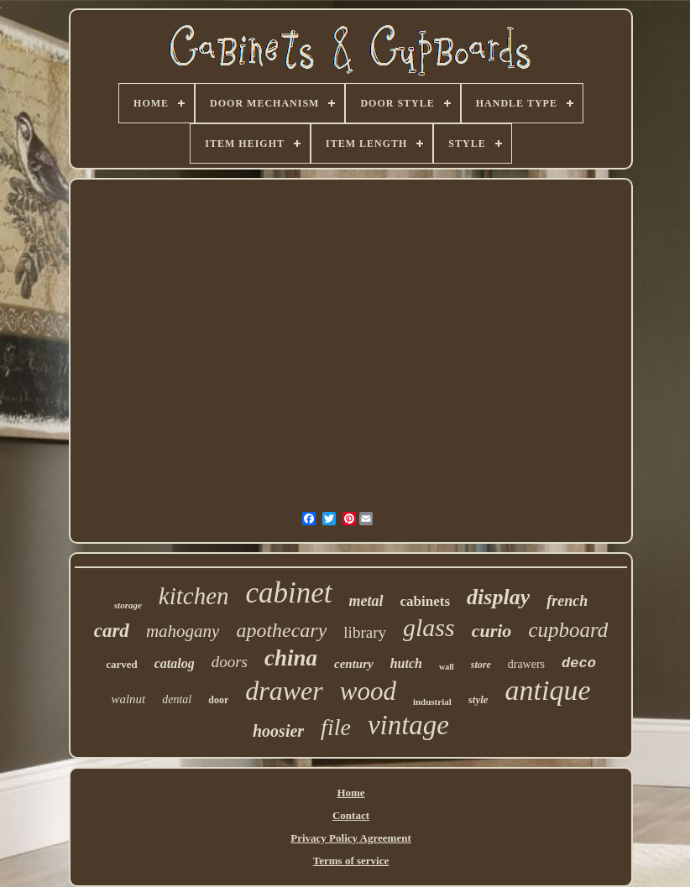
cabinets (425, 601)
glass (429, 627)
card (111, 630)
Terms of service (351, 860)
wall (446, 666)
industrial (432, 702)
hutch (406, 663)
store (481, 664)
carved (122, 664)
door (218, 700)
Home (350, 792)
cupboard (568, 629)
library (364, 632)
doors (230, 661)
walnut (128, 699)
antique (548, 690)
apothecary (281, 630)
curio (492, 630)
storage (128, 605)
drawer (283, 691)
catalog (174, 663)
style (478, 699)
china (290, 657)
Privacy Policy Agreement (350, 838)
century (354, 663)
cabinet (289, 593)
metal (366, 600)
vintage (408, 725)
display (498, 597)
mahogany (183, 631)
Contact (350, 815)
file (336, 727)
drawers (526, 664)
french (567, 600)
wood (368, 691)
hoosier (278, 731)
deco (579, 663)
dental (176, 699)
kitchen (194, 595)
